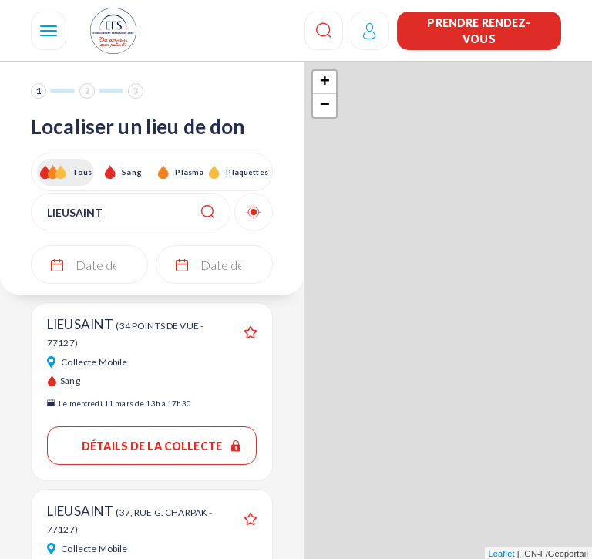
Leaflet (502, 553)
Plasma (189, 172)
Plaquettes (246, 172)
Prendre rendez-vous (478, 30)
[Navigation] (48, 31)
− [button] (325, 105)
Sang (132, 172)
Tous (82, 172)
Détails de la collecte (161, 446)
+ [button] (325, 82)
